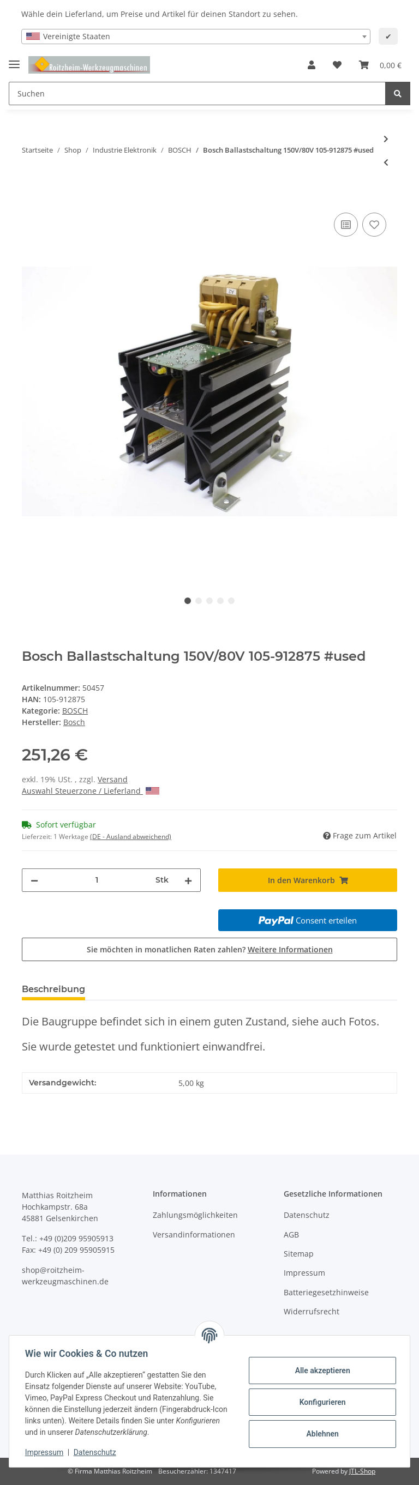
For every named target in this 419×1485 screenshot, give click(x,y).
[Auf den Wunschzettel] (374, 225)
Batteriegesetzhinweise (326, 1292)
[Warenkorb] (380, 65)
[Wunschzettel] (337, 65)
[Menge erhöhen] (188, 880)
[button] (311, 65)
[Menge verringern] (34, 880)
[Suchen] (197, 93)
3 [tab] (209, 600)
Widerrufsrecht (311, 1311)
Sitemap (299, 1253)
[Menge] (97, 880)
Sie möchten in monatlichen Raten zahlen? (210, 949)
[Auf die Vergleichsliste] (346, 225)
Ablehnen (320, 1433)
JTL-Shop (362, 1471)
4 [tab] (220, 600)
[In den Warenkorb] (30, 198)
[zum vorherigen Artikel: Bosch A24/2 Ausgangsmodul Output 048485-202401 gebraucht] (386, 162)
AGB (291, 1234)
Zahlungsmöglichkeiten (195, 1215)
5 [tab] (231, 600)
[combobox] (195, 36)
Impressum (304, 1272)
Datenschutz (307, 1215)
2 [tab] (198, 600)
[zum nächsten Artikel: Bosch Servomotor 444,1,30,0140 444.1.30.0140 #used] (386, 138)
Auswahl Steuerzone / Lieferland (90, 791)
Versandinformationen (194, 1234)
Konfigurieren (320, 1402)
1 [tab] (187, 600)
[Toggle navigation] (14, 60)
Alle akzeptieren (320, 1370)
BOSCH (75, 710)
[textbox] (196, 36)
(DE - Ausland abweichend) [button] (130, 836)
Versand (113, 779)
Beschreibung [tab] (53, 989)
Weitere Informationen (290, 949)
